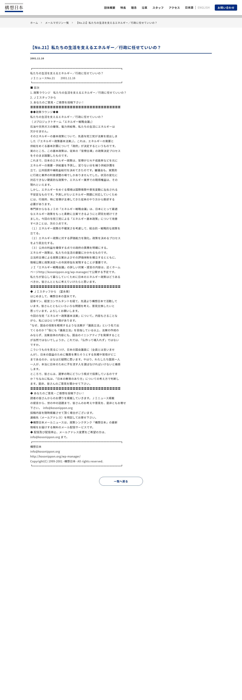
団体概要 (109, 8)
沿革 (145, 8)
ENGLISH (204, 7)
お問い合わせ (225, 8)
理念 (134, 8)
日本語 (189, 7)
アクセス (174, 8)
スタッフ (158, 8)
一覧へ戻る (121, 481)
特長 (123, 8)
